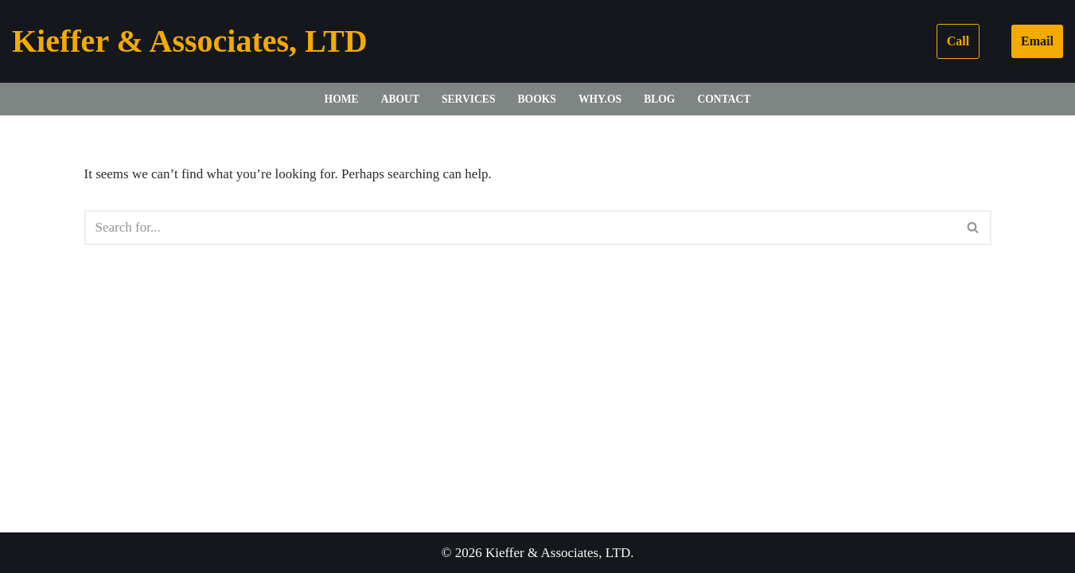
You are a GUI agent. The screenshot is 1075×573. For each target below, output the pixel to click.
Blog (659, 99)
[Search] (520, 227)
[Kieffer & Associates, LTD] (190, 41)
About (400, 99)
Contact (723, 99)
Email (1037, 41)
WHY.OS (599, 99)
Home (342, 99)
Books (537, 99)
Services (469, 99)
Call (958, 41)
